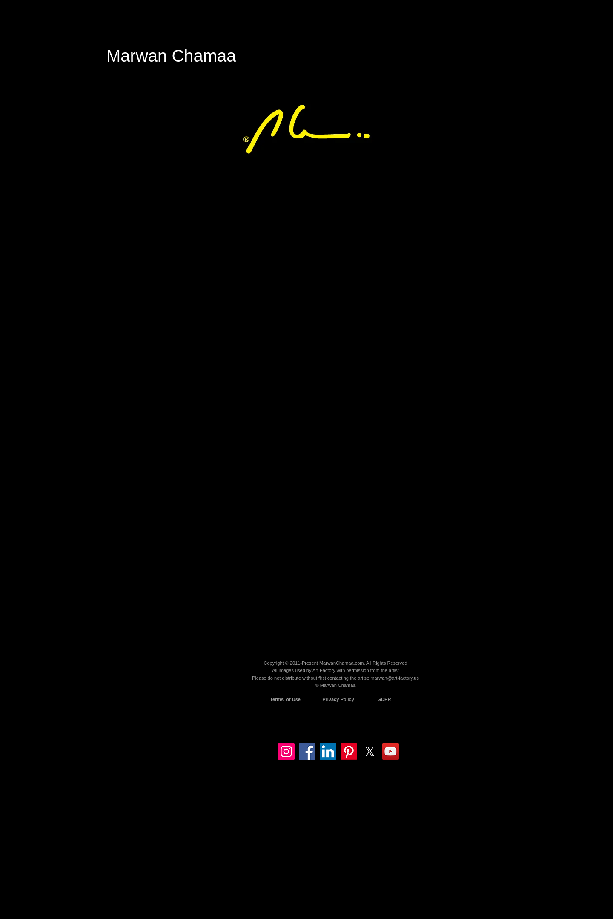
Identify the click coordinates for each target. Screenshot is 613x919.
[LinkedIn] (328, 751)
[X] (369, 751)
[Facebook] (307, 751)
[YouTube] (390, 751)
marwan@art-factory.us (394, 678)
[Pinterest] (349, 751)
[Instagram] (286, 751)
